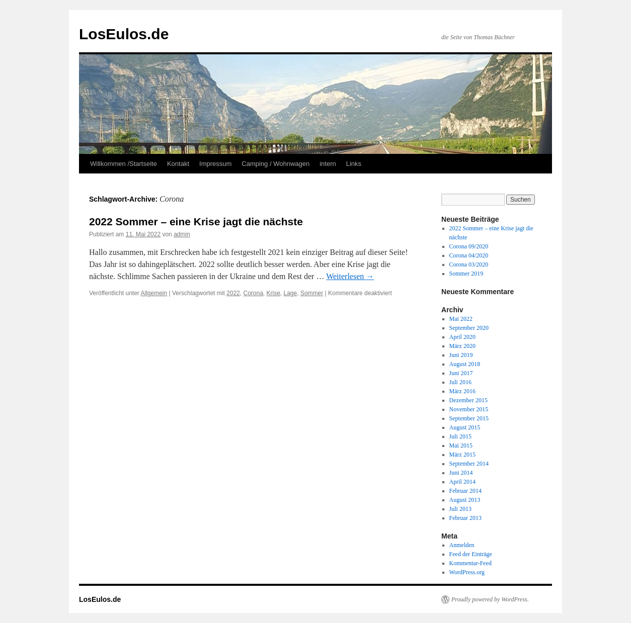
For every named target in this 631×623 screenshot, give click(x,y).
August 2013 (465, 499)
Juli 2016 (460, 382)
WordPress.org (467, 572)
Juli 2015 (460, 436)
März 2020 (462, 345)
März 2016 (462, 391)
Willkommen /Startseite (123, 163)
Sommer (311, 293)
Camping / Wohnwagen (275, 163)
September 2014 (469, 463)
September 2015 (469, 418)
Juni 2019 (461, 355)
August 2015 (465, 427)
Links (353, 163)
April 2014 (462, 481)
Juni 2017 (461, 373)
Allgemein (154, 293)
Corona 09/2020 (469, 246)
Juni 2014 (461, 472)
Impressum (215, 163)
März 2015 (462, 454)
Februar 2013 (465, 517)
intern (328, 163)
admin (182, 234)
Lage (290, 293)
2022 (233, 293)
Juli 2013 (460, 508)
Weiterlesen (350, 276)
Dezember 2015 (468, 400)
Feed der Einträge (470, 554)
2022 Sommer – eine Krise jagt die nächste (196, 221)
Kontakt (178, 163)
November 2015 (469, 409)
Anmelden (462, 545)
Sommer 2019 (466, 273)
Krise (273, 293)
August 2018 (465, 364)
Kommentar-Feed (470, 563)
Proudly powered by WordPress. (490, 599)
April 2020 (462, 336)
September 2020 (469, 327)
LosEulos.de (124, 34)
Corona (253, 293)
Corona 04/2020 (469, 255)
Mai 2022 (460, 318)
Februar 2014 (465, 490)
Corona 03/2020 (469, 264)
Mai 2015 (460, 445)
